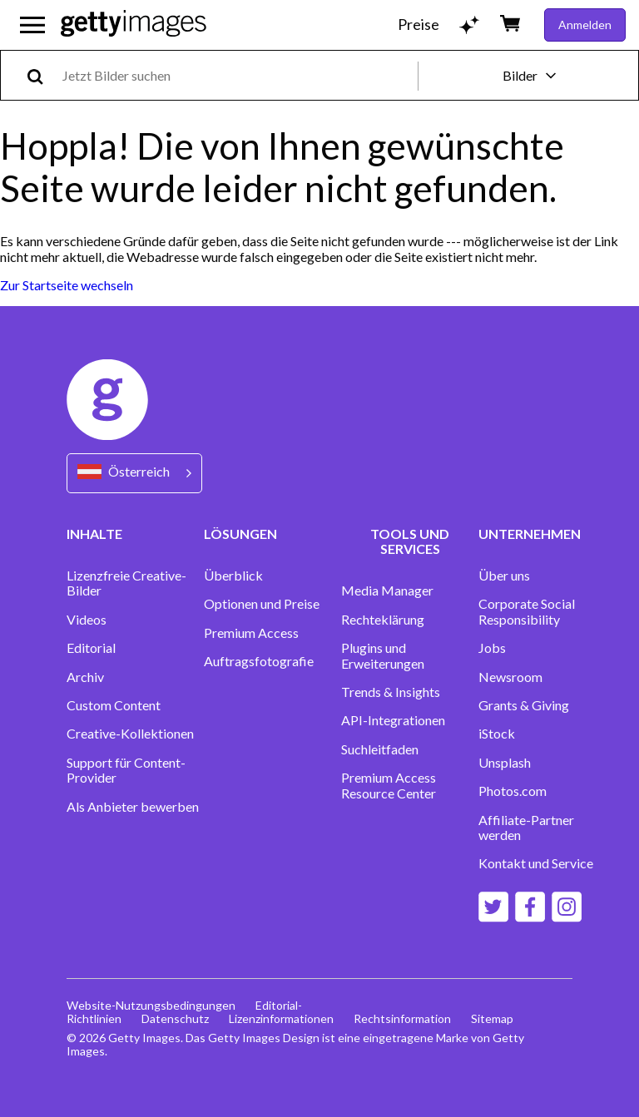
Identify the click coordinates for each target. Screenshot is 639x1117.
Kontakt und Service (535, 863)
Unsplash (504, 762)
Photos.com (512, 790)
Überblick (233, 575)
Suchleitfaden (380, 749)
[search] (42, 75)
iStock (496, 733)
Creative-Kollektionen (130, 733)
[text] (237, 75)
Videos (86, 619)
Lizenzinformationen (281, 1018)
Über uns (504, 575)
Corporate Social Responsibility (526, 611)
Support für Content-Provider (126, 770)
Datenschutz (175, 1018)
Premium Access (251, 632)
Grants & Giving (523, 705)
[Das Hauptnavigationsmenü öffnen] (32, 25)
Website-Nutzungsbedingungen (151, 1005)
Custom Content (114, 705)
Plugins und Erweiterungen (382, 655)
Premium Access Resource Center (388, 785)
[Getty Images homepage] (133, 24)
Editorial (91, 647)
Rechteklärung (382, 619)
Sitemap (492, 1018)
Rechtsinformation (402, 1018)
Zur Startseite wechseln (66, 285)
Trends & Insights (390, 692)
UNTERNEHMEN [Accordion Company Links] (529, 533)
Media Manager (387, 590)
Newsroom (510, 677)
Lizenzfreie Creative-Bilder (126, 583)
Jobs (492, 647)
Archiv (85, 677)
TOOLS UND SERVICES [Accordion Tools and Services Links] (409, 541)
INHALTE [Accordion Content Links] (94, 533)
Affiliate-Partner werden (526, 828)
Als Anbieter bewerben (133, 806)
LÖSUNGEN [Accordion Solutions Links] (240, 533)
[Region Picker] (134, 472)
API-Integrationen (393, 720)
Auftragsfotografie (259, 661)
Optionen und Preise (262, 603)
